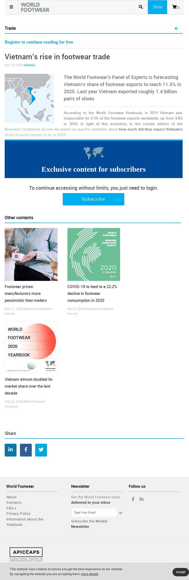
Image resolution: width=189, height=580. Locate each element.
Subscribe (93, 199)
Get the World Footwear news (95, 497)
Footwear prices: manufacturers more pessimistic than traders (26, 293)
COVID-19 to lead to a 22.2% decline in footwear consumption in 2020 (92, 293)
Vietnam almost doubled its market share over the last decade (28, 386)
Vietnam (29, 65)
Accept (180, 572)
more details (89, 574)
